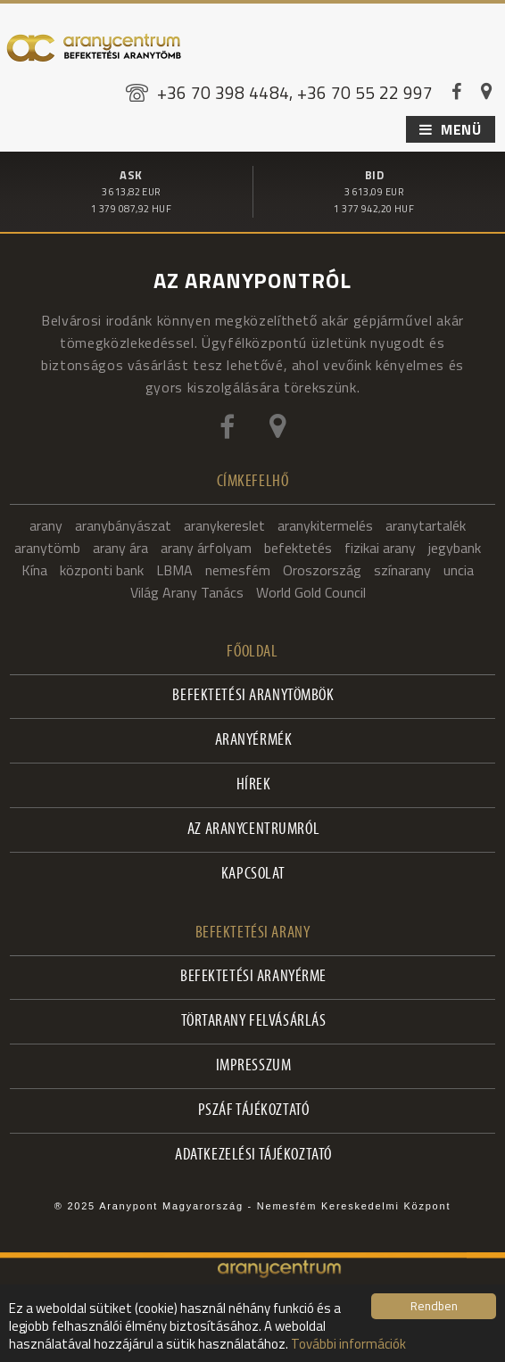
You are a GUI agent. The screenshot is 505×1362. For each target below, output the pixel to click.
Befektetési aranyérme (253, 977)
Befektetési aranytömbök (253, 696)
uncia (458, 570)
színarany (402, 570)
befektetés (298, 547)
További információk (348, 1343)
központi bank (102, 570)
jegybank (454, 547)
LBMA (174, 570)
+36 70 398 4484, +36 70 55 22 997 (295, 92)
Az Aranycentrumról (253, 829)
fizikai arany (380, 547)
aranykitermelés (325, 525)
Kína (34, 570)
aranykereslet (224, 525)
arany (45, 525)
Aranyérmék (254, 740)
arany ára (120, 547)
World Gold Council (311, 592)
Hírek (253, 785)
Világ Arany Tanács (187, 592)
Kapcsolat (253, 874)
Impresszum (254, 1066)
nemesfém (237, 570)
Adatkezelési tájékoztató (253, 1155)
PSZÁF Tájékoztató (254, 1110)
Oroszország (322, 570)
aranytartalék (425, 525)
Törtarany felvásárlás (254, 1021)
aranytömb (47, 547)
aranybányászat (123, 525)
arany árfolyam (206, 547)
